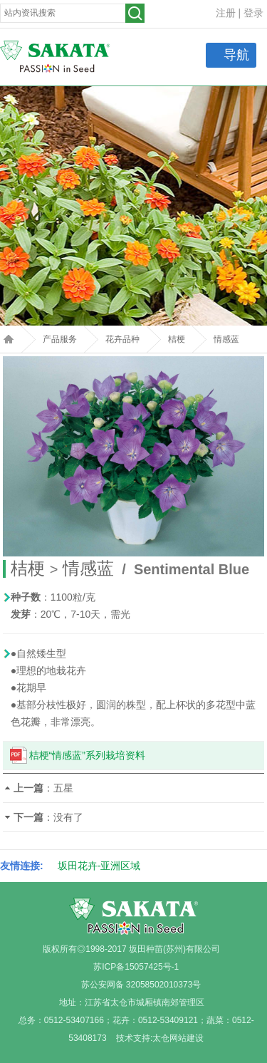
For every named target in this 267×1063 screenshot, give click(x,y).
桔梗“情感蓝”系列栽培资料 (87, 755)
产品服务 (60, 339)
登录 (253, 13)
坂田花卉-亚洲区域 (99, 865)
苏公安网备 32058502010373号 (141, 985)
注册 (226, 13)
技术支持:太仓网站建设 (160, 1038)
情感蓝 (226, 339)
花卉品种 (122, 339)
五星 (63, 788)
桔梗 (176, 339)
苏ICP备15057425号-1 (136, 967)
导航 (236, 55)
